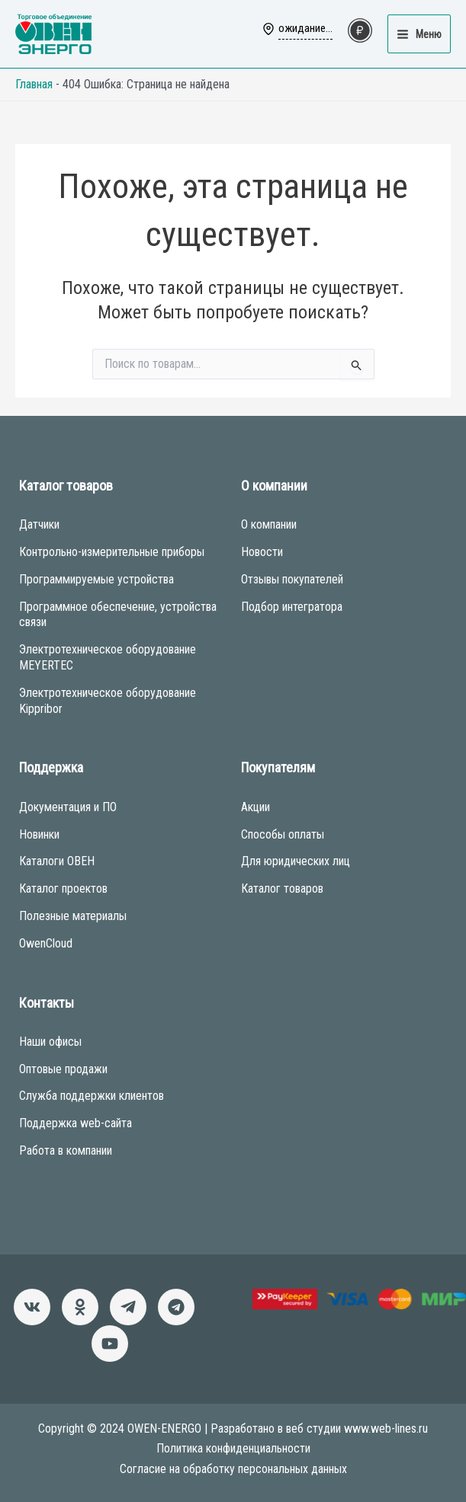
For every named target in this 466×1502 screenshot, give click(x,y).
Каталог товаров (282, 888)
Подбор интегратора (291, 606)
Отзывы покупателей (292, 579)
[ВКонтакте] (32, 1307)
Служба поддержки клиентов (91, 1095)
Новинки (39, 834)
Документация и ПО (68, 807)
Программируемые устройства (96, 579)
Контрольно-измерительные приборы (111, 552)
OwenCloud (45, 943)
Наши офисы (50, 1041)
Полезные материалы (73, 916)
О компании (269, 524)
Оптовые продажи (63, 1069)
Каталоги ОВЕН (57, 861)
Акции (255, 807)
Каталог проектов (63, 888)
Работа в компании (65, 1150)
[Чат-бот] (176, 1307)
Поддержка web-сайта (75, 1123)
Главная (34, 84)
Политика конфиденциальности (233, 1448)
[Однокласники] (80, 1307)
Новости (262, 552)
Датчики (39, 524)
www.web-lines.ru (386, 1428)
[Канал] (110, 1343)
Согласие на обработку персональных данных (233, 1469)
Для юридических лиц (295, 861)
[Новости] (128, 1307)
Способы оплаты (282, 834)
